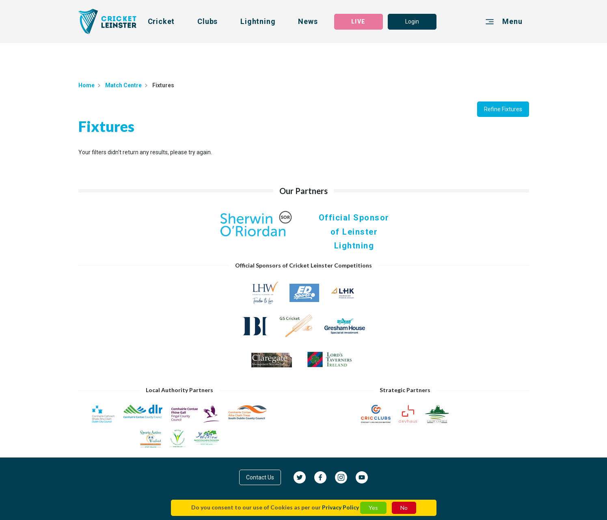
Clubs (207, 21)
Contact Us (260, 477)
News (308, 21)
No (404, 507)
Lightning (257, 21)
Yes (373, 507)
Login (412, 21)
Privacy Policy (340, 507)
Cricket (161, 21)
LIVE (358, 21)
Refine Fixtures (503, 109)
